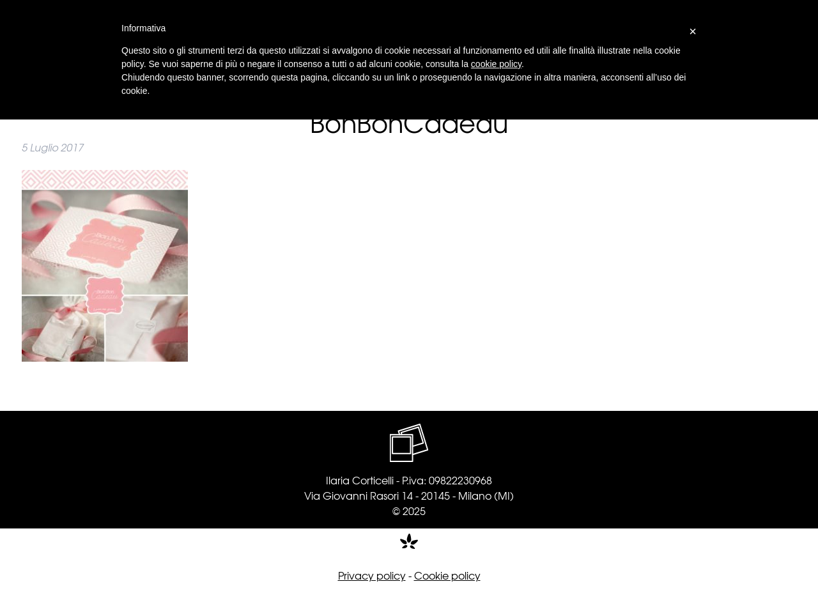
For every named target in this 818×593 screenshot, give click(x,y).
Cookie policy (447, 575)
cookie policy (496, 64)
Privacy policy (372, 575)
